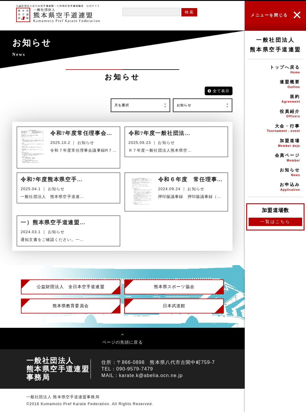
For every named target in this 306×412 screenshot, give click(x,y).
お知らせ (275, 172)
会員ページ (275, 158)
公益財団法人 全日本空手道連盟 (71, 286)
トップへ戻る (275, 70)
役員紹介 (275, 114)
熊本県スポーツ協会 (174, 286)
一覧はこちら (275, 221)
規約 (275, 99)
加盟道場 (275, 143)
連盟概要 (275, 84)
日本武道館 (174, 305)
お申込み (275, 187)
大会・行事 (275, 129)
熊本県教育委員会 (71, 305)
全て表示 (219, 91)
